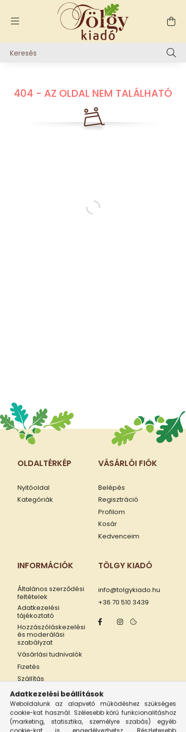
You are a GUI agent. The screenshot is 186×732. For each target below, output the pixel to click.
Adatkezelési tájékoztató (38, 611)
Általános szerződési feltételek (50, 592)
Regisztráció (118, 500)
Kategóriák (35, 500)
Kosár (107, 524)
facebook (100, 622)
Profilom (111, 512)
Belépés (111, 488)
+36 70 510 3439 (123, 602)
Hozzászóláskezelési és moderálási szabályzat (51, 635)
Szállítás (30, 679)
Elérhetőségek (40, 691)
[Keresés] (93, 53)
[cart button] (171, 21)
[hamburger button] (15, 21)
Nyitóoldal (33, 488)
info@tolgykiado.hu (129, 590)
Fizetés (28, 667)
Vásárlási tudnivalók (49, 655)
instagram (120, 622)
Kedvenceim (118, 536)
